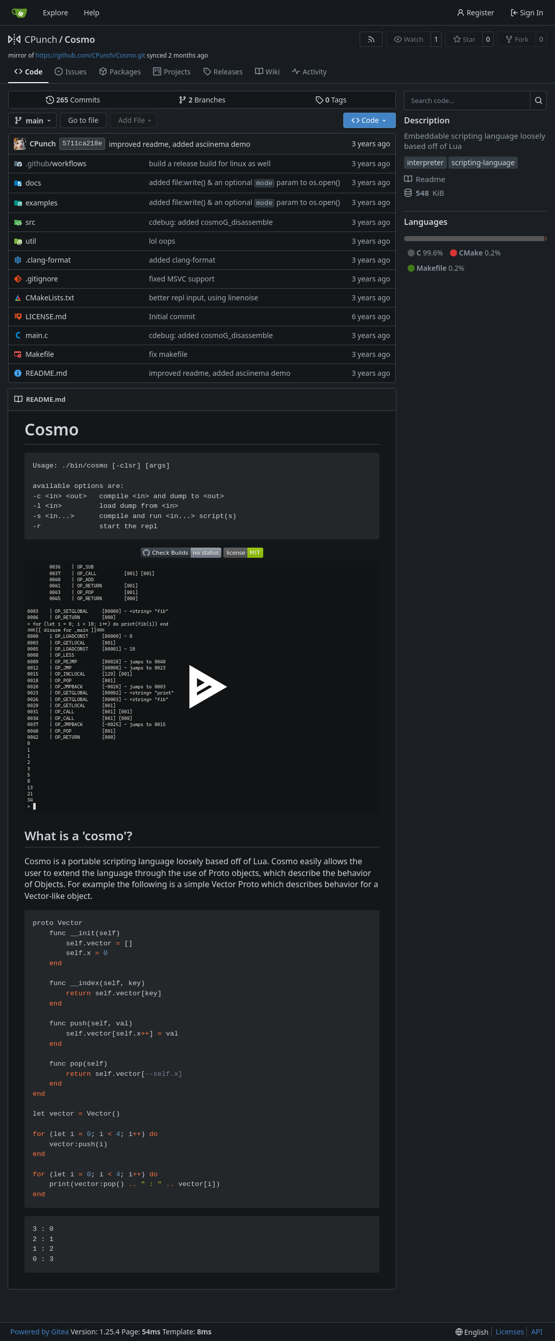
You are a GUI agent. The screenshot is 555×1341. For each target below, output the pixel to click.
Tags (330, 100)
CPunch (40, 39)
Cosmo (79, 39)
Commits (73, 100)
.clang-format (48, 260)
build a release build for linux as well (210, 163)
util (31, 241)
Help (91, 12)
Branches (202, 100)
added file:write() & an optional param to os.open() (244, 182)
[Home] (19, 13)
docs (33, 183)
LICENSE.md (46, 316)
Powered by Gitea (39, 1331)
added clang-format (182, 260)
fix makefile (168, 354)
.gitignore (42, 278)
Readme (424, 179)
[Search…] (538, 100)
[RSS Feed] (371, 39)
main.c (37, 335)
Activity (309, 71)
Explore (55, 12)
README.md (46, 373)
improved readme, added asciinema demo (179, 144)
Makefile (40, 354)
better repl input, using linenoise (203, 297)
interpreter (425, 162)
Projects (171, 71)
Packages (120, 71)
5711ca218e (82, 143)
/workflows (56, 163)
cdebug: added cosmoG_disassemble (211, 222)
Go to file (83, 120)
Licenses (510, 1331)
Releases (223, 71)
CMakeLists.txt (50, 297)
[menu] (472, 1332)
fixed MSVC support (182, 278)
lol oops (162, 241)
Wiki (267, 71)
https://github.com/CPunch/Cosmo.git (90, 55)
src (30, 222)
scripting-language (483, 162)
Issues (70, 71)
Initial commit (172, 316)
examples (42, 203)
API (536, 1331)
